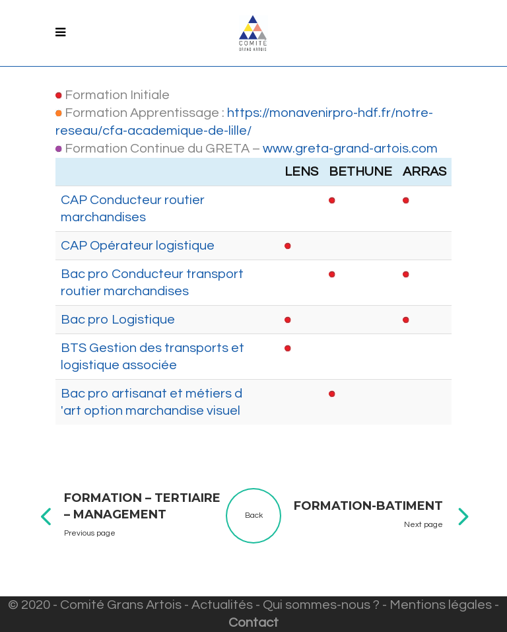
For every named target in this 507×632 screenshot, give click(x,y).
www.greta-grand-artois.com (350, 148)
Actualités (222, 605)
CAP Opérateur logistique (138, 245)
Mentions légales (440, 605)
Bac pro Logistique (118, 319)
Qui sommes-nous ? (321, 605)
